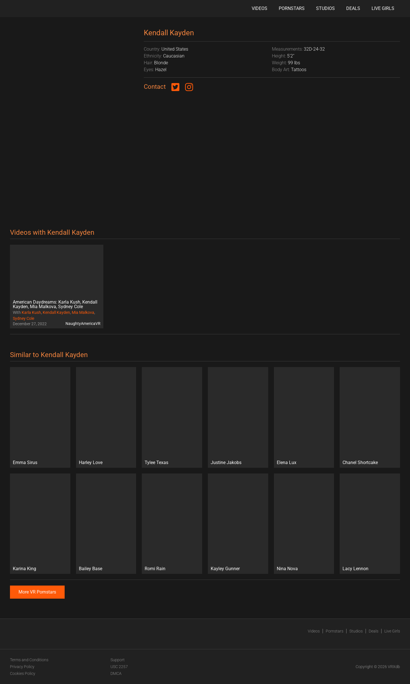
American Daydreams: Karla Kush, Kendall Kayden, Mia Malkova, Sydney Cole (55, 304)
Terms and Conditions (29, 660)
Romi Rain (155, 568)
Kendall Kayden (56, 312)
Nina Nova (287, 568)
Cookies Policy (22, 673)
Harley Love (90, 462)
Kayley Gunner (225, 568)
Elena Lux (286, 462)
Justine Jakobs (226, 462)
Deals (353, 8)
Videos (259, 8)
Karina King (24, 568)
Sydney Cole (23, 318)
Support (117, 660)
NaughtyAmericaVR (83, 323)
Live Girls (383, 8)
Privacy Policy (22, 666)
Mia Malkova (83, 312)
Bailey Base (90, 568)
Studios (325, 8)
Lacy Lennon (355, 568)
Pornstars (292, 8)
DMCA (116, 673)
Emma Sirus (25, 462)
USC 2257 (119, 666)
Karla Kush (31, 312)
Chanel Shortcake (360, 462)
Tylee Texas (156, 462)
